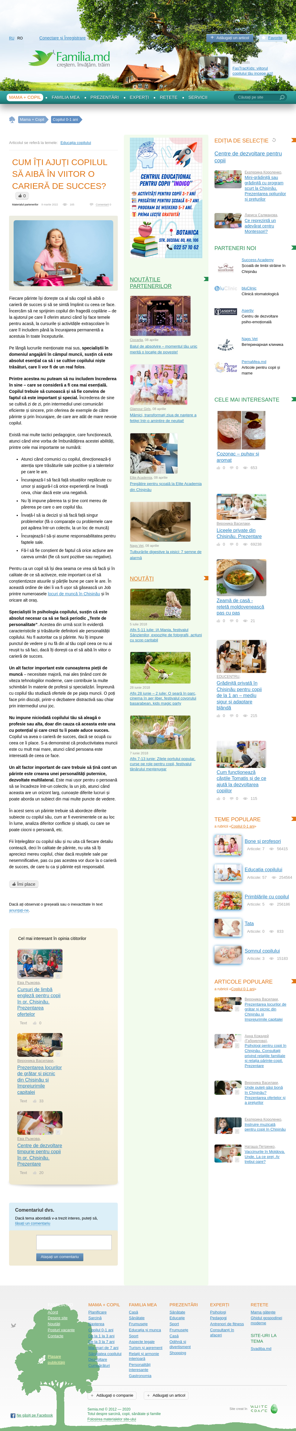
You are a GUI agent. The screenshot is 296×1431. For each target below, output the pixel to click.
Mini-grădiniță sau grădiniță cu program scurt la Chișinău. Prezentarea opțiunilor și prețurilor (265, 188)
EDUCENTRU (228, 677)
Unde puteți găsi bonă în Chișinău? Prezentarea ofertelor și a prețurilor (265, 1095)
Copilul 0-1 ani (242, 826)
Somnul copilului (262, 950)
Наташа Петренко (260, 1146)
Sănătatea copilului (104, 1353)
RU (11, 38)
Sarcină (94, 1318)
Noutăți (142, 579)
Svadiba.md (261, 1348)
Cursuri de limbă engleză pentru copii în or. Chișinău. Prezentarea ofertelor (38, 1002)
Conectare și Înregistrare (62, 38)
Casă (133, 1312)
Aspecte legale (142, 1341)
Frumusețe (138, 1324)
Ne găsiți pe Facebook (35, 1415)
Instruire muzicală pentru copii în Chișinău (265, 1127)
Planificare (97, 1312)
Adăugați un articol (233, 38)
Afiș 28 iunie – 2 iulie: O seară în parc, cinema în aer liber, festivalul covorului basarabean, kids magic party (163, 698)
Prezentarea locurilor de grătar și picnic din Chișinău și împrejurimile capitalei (39, 1080)
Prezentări (105, 97)
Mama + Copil (25, 97)
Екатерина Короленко (263, 172)
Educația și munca (145, 1330)
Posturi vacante (61, 1330)
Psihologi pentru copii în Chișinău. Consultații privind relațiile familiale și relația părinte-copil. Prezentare (265, 1055)
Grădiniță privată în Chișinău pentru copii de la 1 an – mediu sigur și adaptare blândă (239, 695)
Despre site (58, 1318)
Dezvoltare (97, 1359)
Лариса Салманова (261, 215)
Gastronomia (140, 1375)
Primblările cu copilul (267, 896)
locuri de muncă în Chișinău (74, 593)
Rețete (169, 97)
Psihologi (218, 1312)
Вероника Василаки (35, 1060)
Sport (133, 1336)
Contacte (55, 1336)
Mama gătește (263, 1312)
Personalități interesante (140, 1367)
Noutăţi (54, 1324)
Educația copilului (75, 142)
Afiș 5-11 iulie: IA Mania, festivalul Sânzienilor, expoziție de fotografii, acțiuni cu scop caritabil (166, 635)
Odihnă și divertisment (180, 1344)
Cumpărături (99, 1365)
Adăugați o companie (114, 1395)
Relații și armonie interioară (144, 1356)
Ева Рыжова (28, 982)
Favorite (275, 38)
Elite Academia (141, 477)
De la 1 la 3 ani (101, 1336)
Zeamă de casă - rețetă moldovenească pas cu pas (240, 606)
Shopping (177, 1353)
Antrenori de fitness (227, 1324)
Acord (53, 1312)
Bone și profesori (263, 841)
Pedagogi (218, 1318)
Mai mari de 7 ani (103, 1347)
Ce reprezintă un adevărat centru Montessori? (260, 226)
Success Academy (258, 260)
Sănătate (137, 1318)
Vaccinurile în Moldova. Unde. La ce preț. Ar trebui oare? (265, 1156)
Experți (139, 97)
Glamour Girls (140, 409)
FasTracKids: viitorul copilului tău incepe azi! (253, 71)
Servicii (198, 97)
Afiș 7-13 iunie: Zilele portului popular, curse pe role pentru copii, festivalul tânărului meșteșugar (162, 763)
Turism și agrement (145, 1347)
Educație (177, 1318)
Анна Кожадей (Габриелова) (257, 1038)
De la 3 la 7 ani (101, 1341)
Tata (249, 923)
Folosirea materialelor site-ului (112, 1419)
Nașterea (96, 1324)
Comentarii (102, 204)
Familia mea (65, 97)
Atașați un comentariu (60, 1256)
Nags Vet (136, 545)
